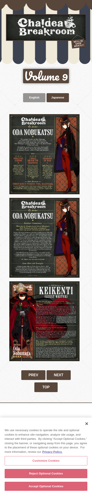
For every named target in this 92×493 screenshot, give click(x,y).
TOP (46, 387)
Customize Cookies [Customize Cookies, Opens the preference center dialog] (45, 461)
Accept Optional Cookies (46, 487)
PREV (33, 375)
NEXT (58, 375)
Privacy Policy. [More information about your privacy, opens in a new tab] (52, 452)
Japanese (57, 97)
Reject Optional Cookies (46, 474)
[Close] (87, 424)
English (34, 97)
